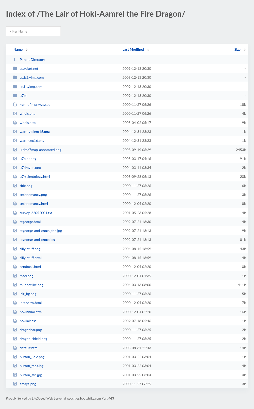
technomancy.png (30, 194)
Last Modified (133, 49)
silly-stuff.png (26, 249)
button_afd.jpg (27, 375)
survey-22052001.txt (32, 213)
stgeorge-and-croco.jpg (34, 239)
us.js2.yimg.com (28, 77)
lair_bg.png (24, 294)
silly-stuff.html (27, 258)
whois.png (24, 113)
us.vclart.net (25, 68)
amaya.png (24, 384)
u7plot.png (24, 158)
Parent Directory (29, 59)
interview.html (27, 302)
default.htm (25, 348)
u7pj (20, 95)
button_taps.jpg (28, 366)
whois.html (24, 122)
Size (237, 49)
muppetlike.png (28, 285)
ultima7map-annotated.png (37, 150)
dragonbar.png (27, 330)
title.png (22, 186)
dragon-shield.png (30, 338)
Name (18, 49)
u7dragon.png (27, 167)
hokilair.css (24, 321)
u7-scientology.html (31, 176)
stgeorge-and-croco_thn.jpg (37, 230)
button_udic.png (28, 357)
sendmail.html (27, 266)
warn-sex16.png (28, 140)
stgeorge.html (27, 222)
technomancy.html (30, 203)
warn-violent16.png (31, 131)
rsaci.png (23, 276)
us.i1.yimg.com (27, 86)
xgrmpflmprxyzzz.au (31, 104)
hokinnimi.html (27, 312)
